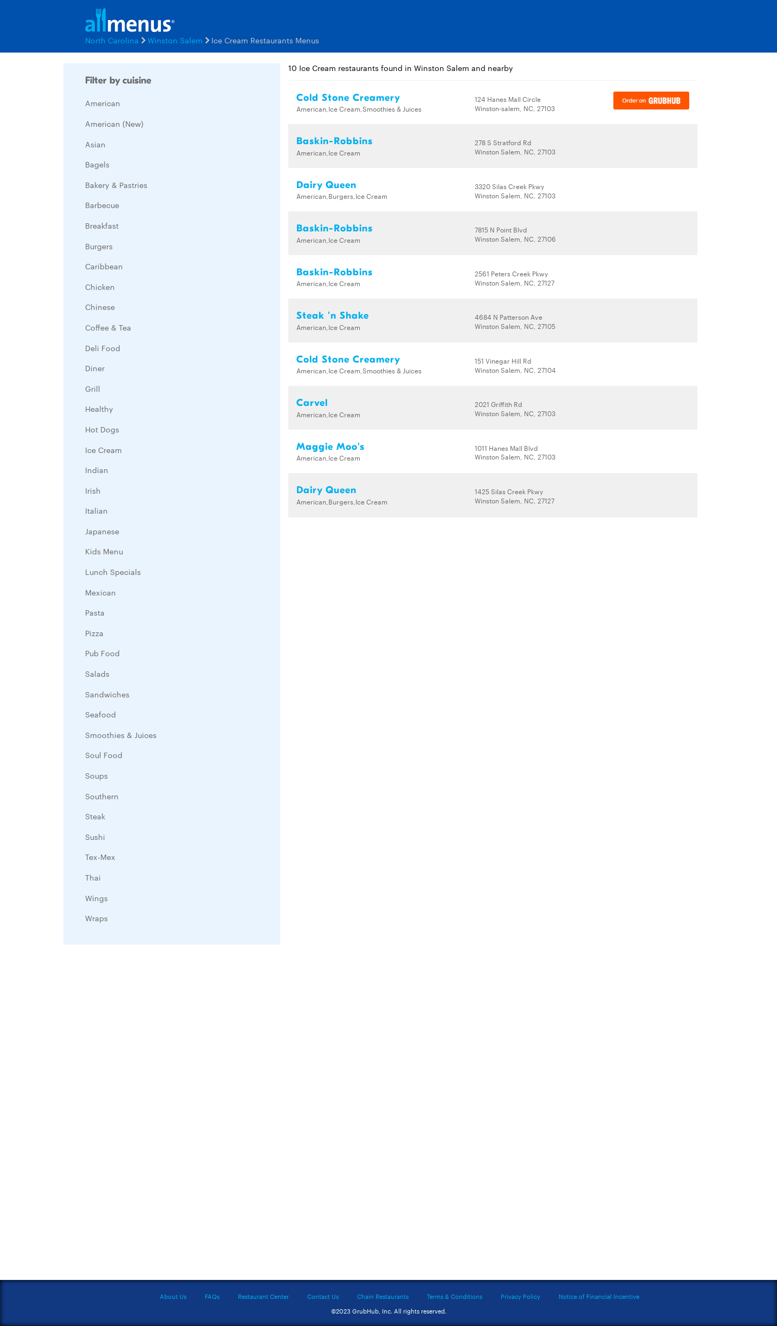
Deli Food (102, 347)
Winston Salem (175, 40)
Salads (97, 673)
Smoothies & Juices (121, 734)
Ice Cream (103, 449)
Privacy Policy (520, 1296)
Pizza (94, 633)
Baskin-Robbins (334, 141)
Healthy (99, 408)
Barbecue (102, 204)
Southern (102, 796)
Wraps (96, 918)
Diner (95, 368)
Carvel (312, 403)
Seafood (100, 714)
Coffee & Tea (108, 327)
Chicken (100, 286)
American (102, 103)
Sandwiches (107, 694)
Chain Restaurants (383, 1296)
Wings (96, 897)
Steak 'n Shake (332, 315)
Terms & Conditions (454, 1296)
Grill (92, 388)
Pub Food (102, 653)
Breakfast (102, 225)
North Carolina (112, 40)
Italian (96, 510)
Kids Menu (104, 551)
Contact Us (323, 1296)
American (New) (114, 123)
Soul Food (103, 754)
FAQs (212, 1296)
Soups (96, 775)
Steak (95, 816)
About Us (173, 1296)
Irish (93, 490)
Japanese (102, 531)
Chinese (100, 306)
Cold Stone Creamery (348, 98)
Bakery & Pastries (116, 184)
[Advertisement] (144, 1115)
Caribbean (104, 266)
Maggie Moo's (330, 446)
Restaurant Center (263, 1296)
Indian (96, 469)
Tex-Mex (100, 856)
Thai (93, 877)
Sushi (95, 836)
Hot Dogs (102, 429)
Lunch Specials (113, 571)
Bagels (97, 164)
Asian (95, 144)
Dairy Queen (326, 185)
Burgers (99, 246)
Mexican (100, 592)
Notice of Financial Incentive (599, 1296)
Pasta (95, 612)
